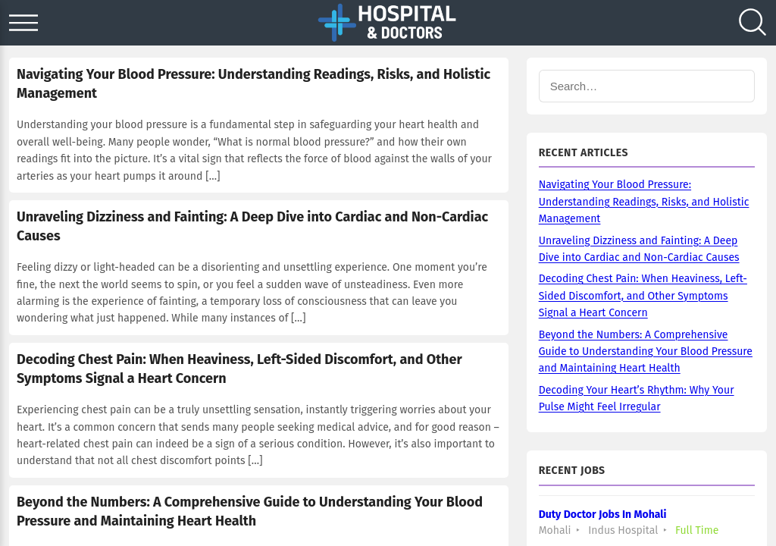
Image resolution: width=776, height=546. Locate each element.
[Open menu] (23, 23)
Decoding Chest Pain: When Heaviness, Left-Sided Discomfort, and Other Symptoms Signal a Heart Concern (643, 295)
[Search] (752, 23)
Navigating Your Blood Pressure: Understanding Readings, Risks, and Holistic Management (644, 201)
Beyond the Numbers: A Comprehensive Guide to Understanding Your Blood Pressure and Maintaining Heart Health (646, 351)
